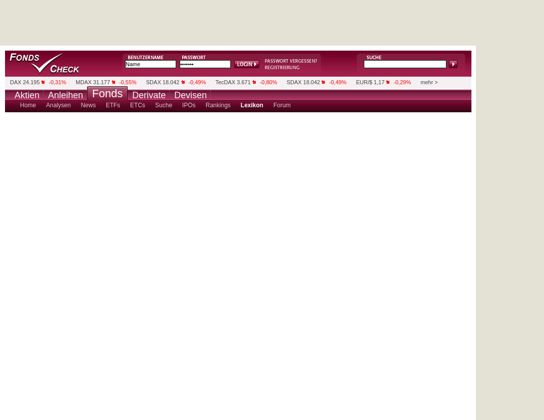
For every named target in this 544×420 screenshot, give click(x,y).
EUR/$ (364, 82)
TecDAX (225, 82)
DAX (16, 82)
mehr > (429, 82)
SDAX (153, 82)
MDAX (84, 82)
